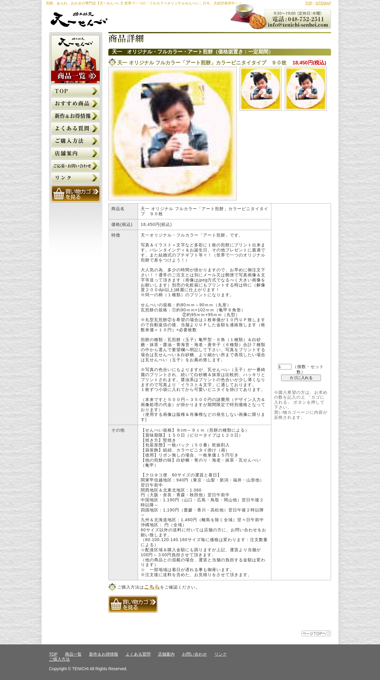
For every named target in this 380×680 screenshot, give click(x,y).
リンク (220, 654)
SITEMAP (323, 3)
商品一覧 (73, 654)
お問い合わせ (194, 654)
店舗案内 (166, 654)
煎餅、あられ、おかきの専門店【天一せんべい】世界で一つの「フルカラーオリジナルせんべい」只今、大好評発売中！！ (144, 3)
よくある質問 (138, 654)
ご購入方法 (59, 659)
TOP (308, 3)
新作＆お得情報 (103, 654)
